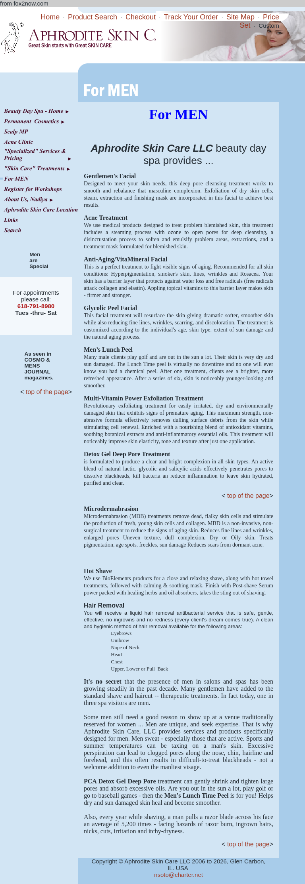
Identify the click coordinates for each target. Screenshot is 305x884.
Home (50, 17)
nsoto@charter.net (178, 874)
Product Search (92, 17)
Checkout (140, 17)
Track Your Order (191, 17)
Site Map (240, 17)
